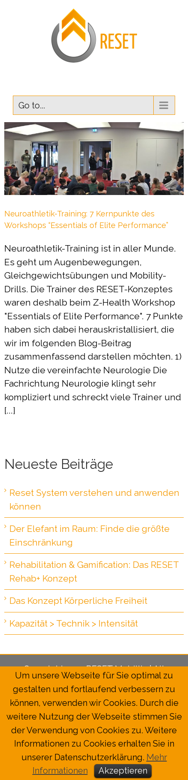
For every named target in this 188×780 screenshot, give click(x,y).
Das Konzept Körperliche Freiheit (78, 600)
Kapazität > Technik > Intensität (73, 623)
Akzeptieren (122, 770)
